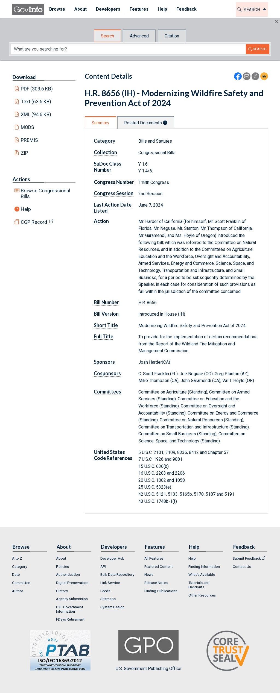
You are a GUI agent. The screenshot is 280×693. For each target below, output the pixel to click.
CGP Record (34, 222)
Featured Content (158, 566)
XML (36, 114)
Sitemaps (108, 599)
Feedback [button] (186, 9)
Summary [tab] (100, 122)
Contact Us (242, 566)
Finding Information (204, 566)
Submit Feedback (247, 558)
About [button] (80, 9)
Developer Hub (112, 558)
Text (36, 101)
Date (16, 574)
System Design (112, 607)
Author (17, 591)
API (103, 566)
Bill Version (106, 314)
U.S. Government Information (69, 609)
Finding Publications (160, 591)
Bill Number (106, 302)
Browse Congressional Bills (45, 193)
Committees (107, 392)
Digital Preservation (72, 582)
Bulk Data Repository (117, 574)
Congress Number (114, 182)
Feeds (105, 591)
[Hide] (276, 21)
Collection (105, 152)
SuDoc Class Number (107, 167)
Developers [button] (108, 9)
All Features (154, 558)
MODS (27, 127)
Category (104, 141)
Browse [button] (57, 9)
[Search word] (128, 49)
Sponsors (104, 362)
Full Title (103, 336)
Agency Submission (72, 599)
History (62, 591)
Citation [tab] (172, 36)
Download (24, 77)
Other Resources (202, 595)
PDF (37, 89)
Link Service (110, 582)
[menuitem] (56, 9)
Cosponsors (107, 373)
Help (26, 209)
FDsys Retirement (70, 619)
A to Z (17, 558)
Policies (62, 566)
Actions (21, 179)
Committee (21, 582)
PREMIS (29, 140)
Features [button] (138, 9)
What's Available (201, 574)
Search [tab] (107, 36)
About (61, 558)
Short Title (106, 325)
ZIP (24, 153)
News (148, 574)
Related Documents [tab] (145, 122)
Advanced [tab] (139, 36)
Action (101, 221)
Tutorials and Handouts (198, 584)
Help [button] (162, 9)
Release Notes (156, 582)
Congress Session (113, 193)
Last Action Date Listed (113, 208)
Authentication (68, 574)
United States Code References (113, 455)
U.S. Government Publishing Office (148, 650)
